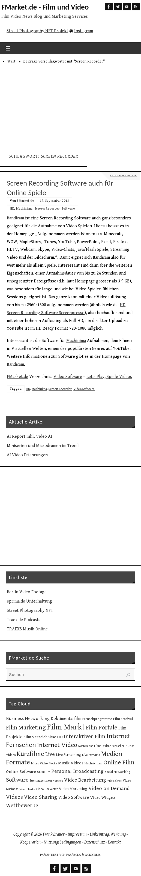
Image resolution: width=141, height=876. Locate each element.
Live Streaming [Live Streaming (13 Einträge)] (68, 755)
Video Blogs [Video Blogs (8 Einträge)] (114, 780)
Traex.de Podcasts (23, 619)
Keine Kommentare (123, 175)
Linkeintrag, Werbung (108, 834)
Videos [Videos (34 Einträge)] (14, 797)
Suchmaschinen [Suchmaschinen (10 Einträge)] (40, 780)
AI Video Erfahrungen (27, 455)
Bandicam (15, 218)
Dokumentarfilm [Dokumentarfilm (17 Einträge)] (66, 718)
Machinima (24, 208)
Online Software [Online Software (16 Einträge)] (21, 771)
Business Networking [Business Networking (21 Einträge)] (28, 718)
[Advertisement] (70, 106)
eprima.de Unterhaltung (29, 601)
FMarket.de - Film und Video (45, 7)
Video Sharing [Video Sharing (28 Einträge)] (40, 797)
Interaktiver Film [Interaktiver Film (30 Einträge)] (84, 736)
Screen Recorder (47, 208)
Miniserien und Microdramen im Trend (43, 445)
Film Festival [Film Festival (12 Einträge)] (123, 719)
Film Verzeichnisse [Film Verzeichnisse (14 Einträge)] (39, 737)
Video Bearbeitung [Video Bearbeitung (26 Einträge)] (85, 780)
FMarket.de (25, 200)
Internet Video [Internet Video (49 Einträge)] (57, 745)
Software (68, 208)
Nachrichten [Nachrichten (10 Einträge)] (93, 763)
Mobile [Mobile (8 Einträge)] (53, 763)
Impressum (77, 834)
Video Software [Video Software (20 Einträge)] (73, 797)
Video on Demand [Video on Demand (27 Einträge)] (109, 788)
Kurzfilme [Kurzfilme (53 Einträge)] (30, 754)
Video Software (67, 376)
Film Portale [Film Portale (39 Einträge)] (101, 727)
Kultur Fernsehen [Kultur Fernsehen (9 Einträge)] (114, 746)
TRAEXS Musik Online (27, 629)
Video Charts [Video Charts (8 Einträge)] (27, 789)
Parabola (73, 855)
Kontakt (114, 842)
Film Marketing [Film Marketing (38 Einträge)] (26, 727)
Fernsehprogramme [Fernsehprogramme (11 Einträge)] (97, 719)
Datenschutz (94, 842)
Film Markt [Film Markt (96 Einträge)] (66, 727)
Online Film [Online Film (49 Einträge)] (118, 762)
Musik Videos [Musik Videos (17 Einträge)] (70, 763)
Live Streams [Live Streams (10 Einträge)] (91, 755)
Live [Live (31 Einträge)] (50, 754)
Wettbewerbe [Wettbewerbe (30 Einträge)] (22, 805)
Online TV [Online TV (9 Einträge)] (43, 772)
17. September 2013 (54, 200)
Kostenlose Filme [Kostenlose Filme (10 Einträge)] (89, 746)
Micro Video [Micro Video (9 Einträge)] (39, 763)
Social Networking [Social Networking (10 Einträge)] (117, 772)
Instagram (83, 31)
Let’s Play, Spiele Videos (109, 376)
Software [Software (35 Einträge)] (17, 779)
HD (12, 208)
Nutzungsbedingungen (62, 842)
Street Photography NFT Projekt (37, 31)
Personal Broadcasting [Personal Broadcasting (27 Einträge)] (77, 771)
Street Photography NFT (30, 610)
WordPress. (93, 855)
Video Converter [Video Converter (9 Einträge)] (47, 789)
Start (11, 61)
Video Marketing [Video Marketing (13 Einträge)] (73, 789)
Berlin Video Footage (27, 592)
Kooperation (30, 842)
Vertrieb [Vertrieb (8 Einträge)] (58, 780)
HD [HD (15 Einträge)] (60, 737)
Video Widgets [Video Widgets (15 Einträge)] (103, 797)
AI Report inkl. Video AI (29, 436)
